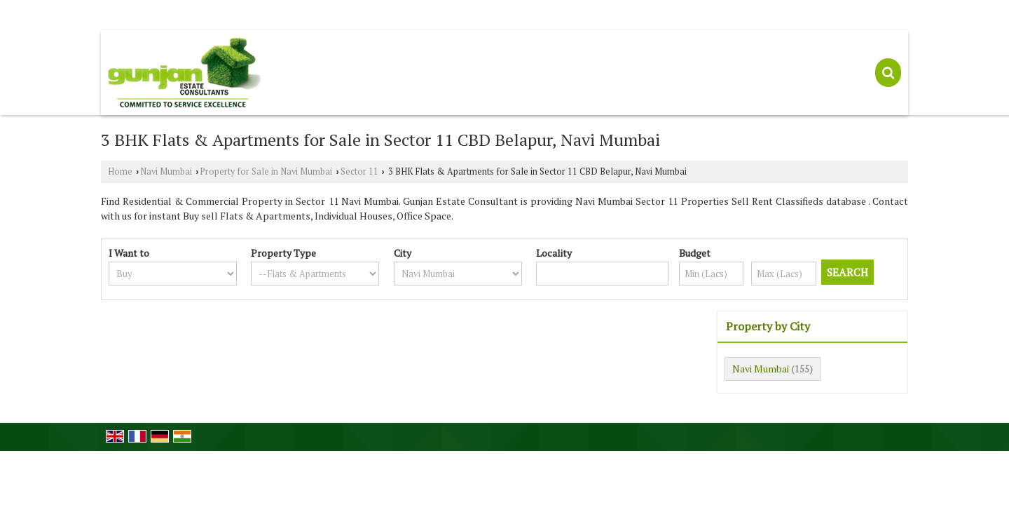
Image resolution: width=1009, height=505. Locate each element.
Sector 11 (359, 171)
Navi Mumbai (166, 171)
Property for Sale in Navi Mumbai (266, 171)
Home (120, 171)
